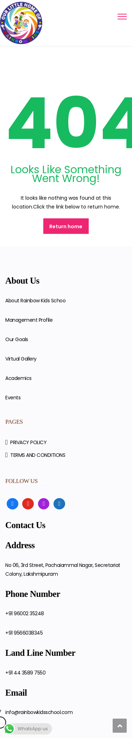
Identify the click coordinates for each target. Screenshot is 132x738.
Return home (65, 226)
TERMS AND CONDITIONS (37, 455)
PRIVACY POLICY (28, 442)
